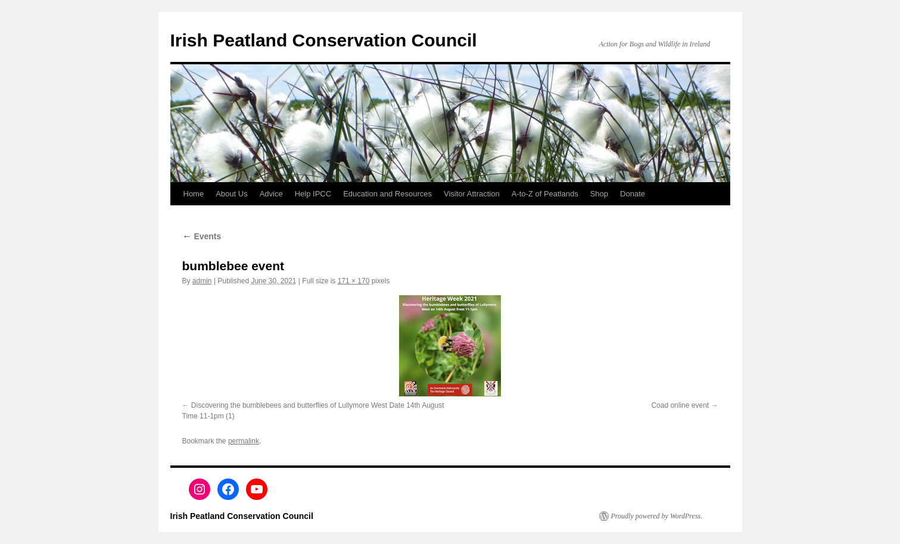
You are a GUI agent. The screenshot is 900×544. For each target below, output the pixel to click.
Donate (632, 193)
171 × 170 (354, 281)
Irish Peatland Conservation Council (323, 40)
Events (202, 236)
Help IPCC (313, 193)
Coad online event (680, 405)
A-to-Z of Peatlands (545, 193)
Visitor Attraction (472, 193)
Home (193, 193)
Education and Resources (387, 193)
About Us (231, 193)
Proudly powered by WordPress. (657, 516)
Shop (599, 193)
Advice (271, 193)
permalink (243, 441)
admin (202, 281)
